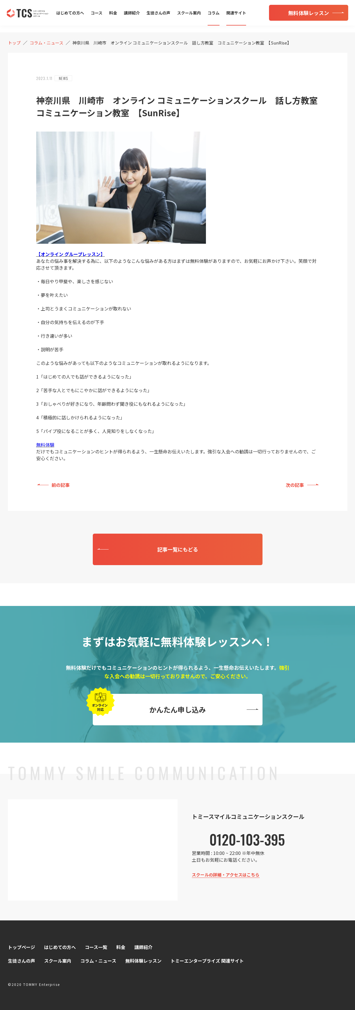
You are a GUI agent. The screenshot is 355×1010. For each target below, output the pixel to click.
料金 (113, 13)
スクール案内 (189, 13)
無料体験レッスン (143, 960)
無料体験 (45, 444)
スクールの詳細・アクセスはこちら (225, 875)
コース (96, 13)
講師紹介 (132, 13)
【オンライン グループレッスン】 (70, 254)
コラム (214, 13)
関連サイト (236, 13)
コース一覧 (96, 947)
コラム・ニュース (98, 960)
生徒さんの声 (158, 13)
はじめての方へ (70, 13)
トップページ (21, 947)
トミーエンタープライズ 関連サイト (207, 960)
